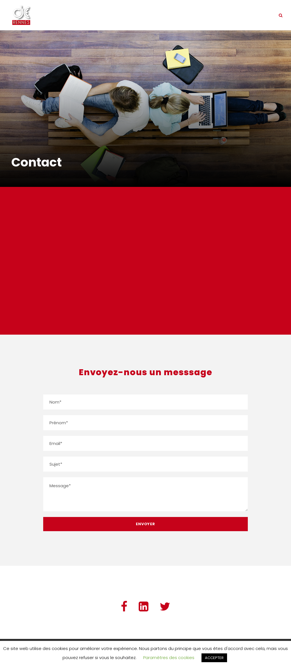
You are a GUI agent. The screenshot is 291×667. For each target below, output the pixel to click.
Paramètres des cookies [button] (168, 657)
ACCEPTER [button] (214, 657)
